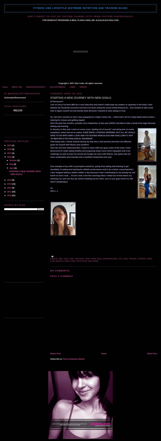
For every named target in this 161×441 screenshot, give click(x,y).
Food (149, 259)
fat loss (123, 259)
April (11, 168)
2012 (9, 188)
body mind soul (94, 259)
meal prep (70, 261)
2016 (9, 157)
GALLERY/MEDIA (57, 87)
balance (80, 259)
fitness (141, 259)
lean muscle (57, 261)
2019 (9, 145)
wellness (93, 261)
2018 (9, 149)
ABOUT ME (17, 87)
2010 (9, 195)
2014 (9, 180)
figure (132, 259)
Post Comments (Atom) (74, 359)
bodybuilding (110, 259)
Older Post (152, 354)
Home (5, 87)
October (13, 160)
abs (60, 259)
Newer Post (55, 354)
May (11, 164)
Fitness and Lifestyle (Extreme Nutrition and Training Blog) (80, 8)
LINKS (72, 87)
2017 (9, 153)
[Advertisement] (65, 337)
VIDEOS (83, 87)
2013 (9, 184)
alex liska (68, 259)
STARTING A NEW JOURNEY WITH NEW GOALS (80, 97)
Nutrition (82, 261)
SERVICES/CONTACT (35, 87)
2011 (9, 192)
